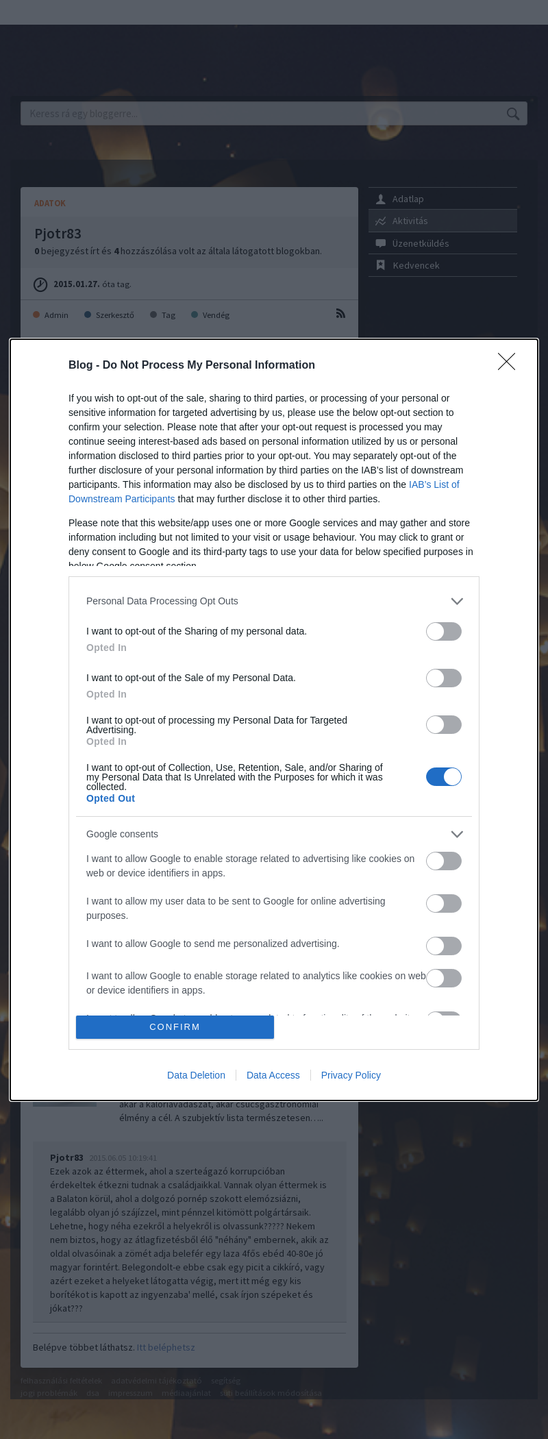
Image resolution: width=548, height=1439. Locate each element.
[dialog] (274, 719)
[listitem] (274, 601)
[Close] (511, 366)
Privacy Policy (351, 1075)
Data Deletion (196, 1075)
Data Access (273, 1075)
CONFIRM (175, 1027)
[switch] (444, 631)
